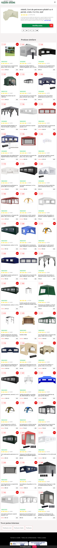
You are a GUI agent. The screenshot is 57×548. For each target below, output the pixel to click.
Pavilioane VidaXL (19, 528)
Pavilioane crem (7, 528)
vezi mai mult (47, 20)
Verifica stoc (42, 25)
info (17, 69)
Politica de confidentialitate (29, 538)
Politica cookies (42, 538)
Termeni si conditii (15, 538)
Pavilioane (29, 528)
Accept (34, 546)
